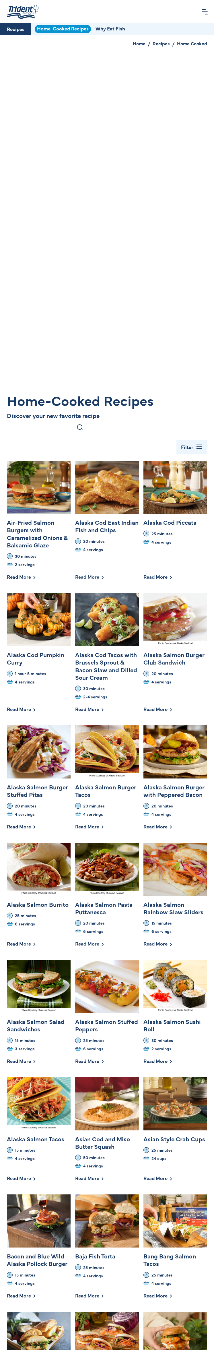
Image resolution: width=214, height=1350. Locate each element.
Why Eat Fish (110, 28)
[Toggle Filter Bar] (191, 447)
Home (139, 43)
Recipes (15, 29)
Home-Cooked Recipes (63, 28)
